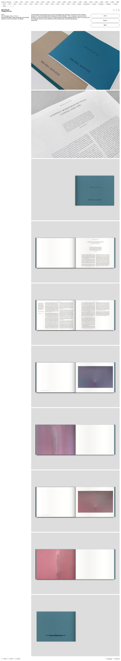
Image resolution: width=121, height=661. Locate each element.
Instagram (109, 658)
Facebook (117, 658)
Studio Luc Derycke (6, 2)
